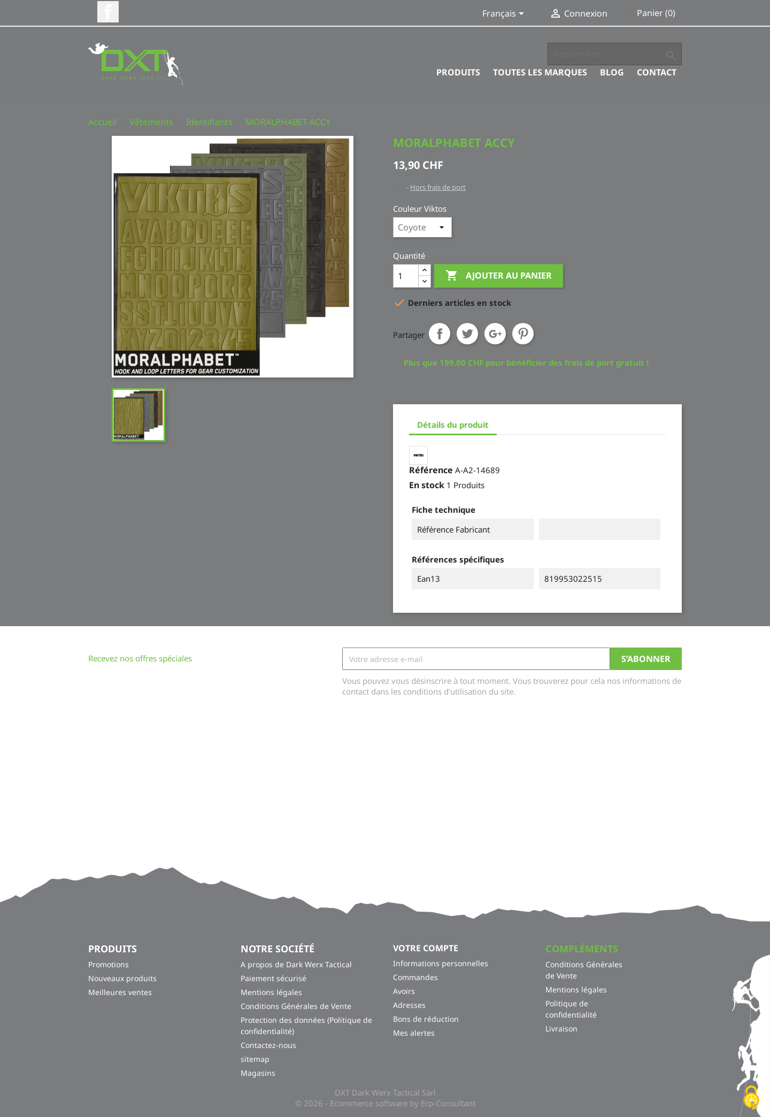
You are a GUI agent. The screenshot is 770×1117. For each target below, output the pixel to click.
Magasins (258, 1073)
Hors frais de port (438, 187)
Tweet (467, 333)
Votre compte (425, 948)
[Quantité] (406, 276)
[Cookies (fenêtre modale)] (751, 1098)
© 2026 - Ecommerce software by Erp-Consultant (385, 1103)
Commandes (415, 977)
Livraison (561, 1028)
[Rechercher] (615, 54)
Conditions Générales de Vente (296, 1006)
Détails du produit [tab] (453, 424)
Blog (612, 72)
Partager (439, 333)
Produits (458, 72)
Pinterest (523, 333)
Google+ (495, 333)
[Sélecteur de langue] (505, 14)
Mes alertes (414, 1033)
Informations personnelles (440, 963)
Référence (431, 470)
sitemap (255, 1059)
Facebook (108, 11)
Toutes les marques (540, 72)
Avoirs (404, 991)
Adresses (409, 1005)
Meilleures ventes (120, 992)
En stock (426, 485)
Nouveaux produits (122, 978)
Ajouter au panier (498, 276)
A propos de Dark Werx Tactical (296, 964)
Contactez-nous (268, 1045)
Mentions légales (271, 992)
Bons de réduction (426, 1019)
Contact (656, 72)
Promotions (108, 964)
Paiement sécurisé (273, 978)
